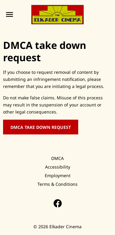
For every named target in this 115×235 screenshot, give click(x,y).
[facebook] (58, 203)
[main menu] (9, 14)
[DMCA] (57, 158)
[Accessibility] (57, 167)
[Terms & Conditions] (57, 184)
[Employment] (58, 175)
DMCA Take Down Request (40, 127)
